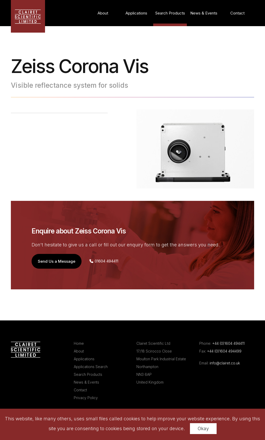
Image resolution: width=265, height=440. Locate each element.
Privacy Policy (86, 397)
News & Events (203, 13)
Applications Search (91, 366)
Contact (237, 13)
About (103, 13)
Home (79, 343)
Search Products (170, 13)
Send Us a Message (56, 261)
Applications (136, 13)
